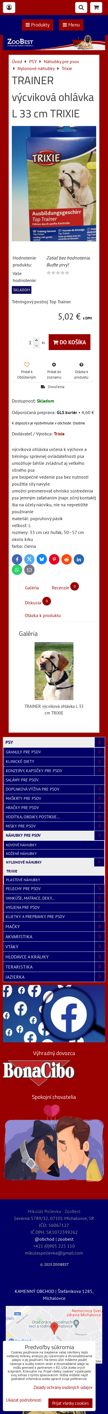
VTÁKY (55, 947)
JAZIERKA (55, 977)
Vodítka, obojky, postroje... (55, 817)
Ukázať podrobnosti (23, 1400)
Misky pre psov (55, 826)
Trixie (11, 871)
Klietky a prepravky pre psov (55, 916)
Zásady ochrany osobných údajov (62, 1387)
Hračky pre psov (55, 807)
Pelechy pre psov (55, 888)
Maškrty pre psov (55, 798)
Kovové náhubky (21, 845)
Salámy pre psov (22, 780)
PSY (55, 742)
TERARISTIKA (55, 967)
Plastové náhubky (23, 879)
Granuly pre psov (55, 752)
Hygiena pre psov (55, 907)
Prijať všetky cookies (70, 1403)
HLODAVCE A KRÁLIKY (55, 957)
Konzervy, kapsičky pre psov (55, 770)
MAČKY (55, 926)
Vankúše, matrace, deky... (55, 898)
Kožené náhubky (21, 853)
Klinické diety (55, 761)
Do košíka (69, 342)
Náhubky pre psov (55, 835)
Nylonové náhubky (55, 862)
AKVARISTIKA (55, 936)
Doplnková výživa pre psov (55, 789)
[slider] (57, 272)
